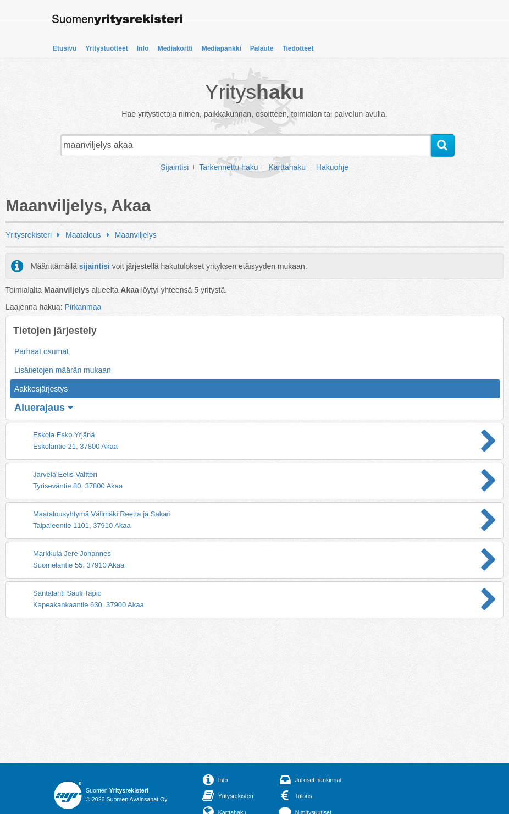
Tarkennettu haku (228, 167)
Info (143, 48)
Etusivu (64, 48)
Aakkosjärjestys (41, 388)
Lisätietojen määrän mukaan (62, 370)
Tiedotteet (297, 48)
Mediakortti (175, 48)
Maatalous (83, 234)
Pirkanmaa (82, 306)
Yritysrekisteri (28, 234)
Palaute (262, 48)
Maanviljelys (136, 234)
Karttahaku (287, 167)
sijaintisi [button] (94, 266)
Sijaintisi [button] (175, 167)
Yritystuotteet (106, 48)
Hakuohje (332, 167)
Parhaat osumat (41, 351)
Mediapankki (221, 48)
